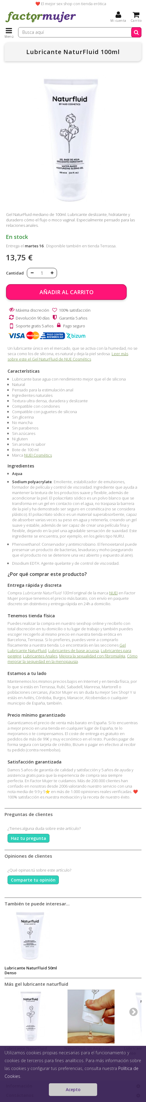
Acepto (73, 1089)
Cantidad (15, 273)
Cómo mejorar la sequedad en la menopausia (73, 658)
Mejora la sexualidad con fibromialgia (92, 656)
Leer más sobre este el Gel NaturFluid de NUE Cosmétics (68, 356)
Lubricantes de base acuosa (73, 650)
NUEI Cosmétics (38, 455)
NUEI (113, 593)
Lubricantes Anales (40, 656)
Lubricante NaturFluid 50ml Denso (31, 970)
